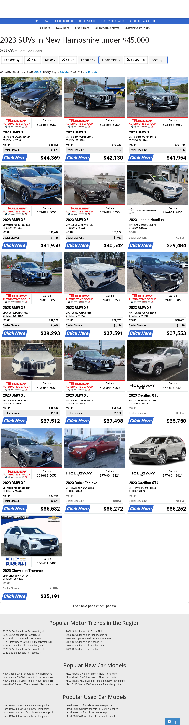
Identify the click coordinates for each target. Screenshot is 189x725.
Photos (112, 20)
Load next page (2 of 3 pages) (94, 606)
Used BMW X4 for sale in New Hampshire (26, 716)
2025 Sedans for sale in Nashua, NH (23, 645)
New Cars (62, 28)
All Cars (44, 28)
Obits (102, 20)
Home (36, 20)
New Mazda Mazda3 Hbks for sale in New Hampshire (95, 680)
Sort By (158, 60)
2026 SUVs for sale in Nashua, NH (22, 634)
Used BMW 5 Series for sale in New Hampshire (92, 709)
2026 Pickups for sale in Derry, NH (22, 638)
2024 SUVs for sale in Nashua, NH (85, 645)
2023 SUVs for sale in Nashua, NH (85, 649)
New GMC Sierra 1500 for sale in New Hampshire (30, 684)
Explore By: (12, 60)
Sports (81, 20)
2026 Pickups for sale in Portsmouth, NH (88, 638)
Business (69, 20)
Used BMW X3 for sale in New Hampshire (26, 705)
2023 (32, 60)
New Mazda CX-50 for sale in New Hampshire (91, 673)
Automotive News (107, 28)
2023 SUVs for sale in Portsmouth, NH (24, 649)
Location (88, 60)
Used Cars (82, 28)
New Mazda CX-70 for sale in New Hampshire (28, 680)
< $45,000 (136, 60)
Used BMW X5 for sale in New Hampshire (89, 705)
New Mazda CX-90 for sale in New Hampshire (91, 677)
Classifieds (149, 20)
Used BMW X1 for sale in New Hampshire (26, 709)
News (46, 20)
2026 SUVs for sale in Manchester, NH (87, 634)
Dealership (111, 60)
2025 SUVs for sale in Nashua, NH (85, 642)
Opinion (92, 20)
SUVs (68, 60)
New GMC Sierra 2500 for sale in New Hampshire (93, 684)
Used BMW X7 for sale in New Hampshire (89, 712)
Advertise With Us (137, 28)
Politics (56, 20)
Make (50, 60)
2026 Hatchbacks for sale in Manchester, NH (27, 642)
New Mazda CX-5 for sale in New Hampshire (27, 673)
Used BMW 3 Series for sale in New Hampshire (29, 712)
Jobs (121, 20)
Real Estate (134, 20)
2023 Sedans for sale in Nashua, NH (23, 652)
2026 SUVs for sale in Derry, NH (84, 631)
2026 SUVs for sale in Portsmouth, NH (24, 631)
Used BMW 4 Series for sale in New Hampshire (92, 716)
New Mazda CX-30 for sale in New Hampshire (28, 677)
